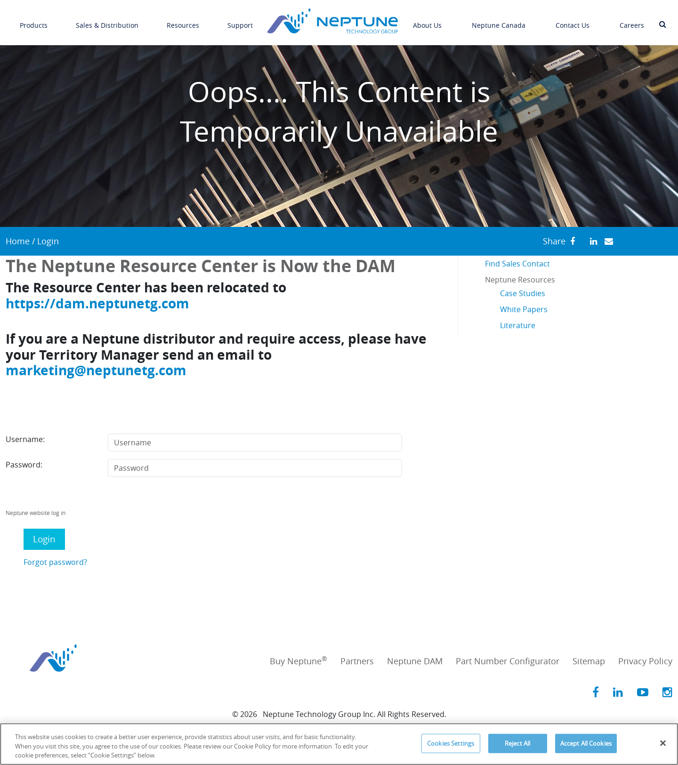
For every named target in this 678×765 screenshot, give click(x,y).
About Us (427, 19)
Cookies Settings (450, 743)
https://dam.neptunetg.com (97, 303)
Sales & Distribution (107, 19)
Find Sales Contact (517, 263)
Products (34, 19)
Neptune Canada (498, 19)
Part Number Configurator (507, 661)
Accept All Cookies (586, 743)
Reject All (517, 743)
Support (240, 19)
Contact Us (572, 19)
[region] (339, 744)
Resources (183, 19)
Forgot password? (55, 562)
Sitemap (589, 661)
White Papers (524, 309)
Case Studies (522, 293)
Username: (25, 439)
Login (44, 539)
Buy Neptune (298, 661)
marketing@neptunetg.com (96, 370)
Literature (517, 325)
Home (18, 241)
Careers (632, 19)
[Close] (663, 743)
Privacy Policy (645, 661)
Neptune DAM (415, 661)
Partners (357, 661)
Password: (24, 464)
